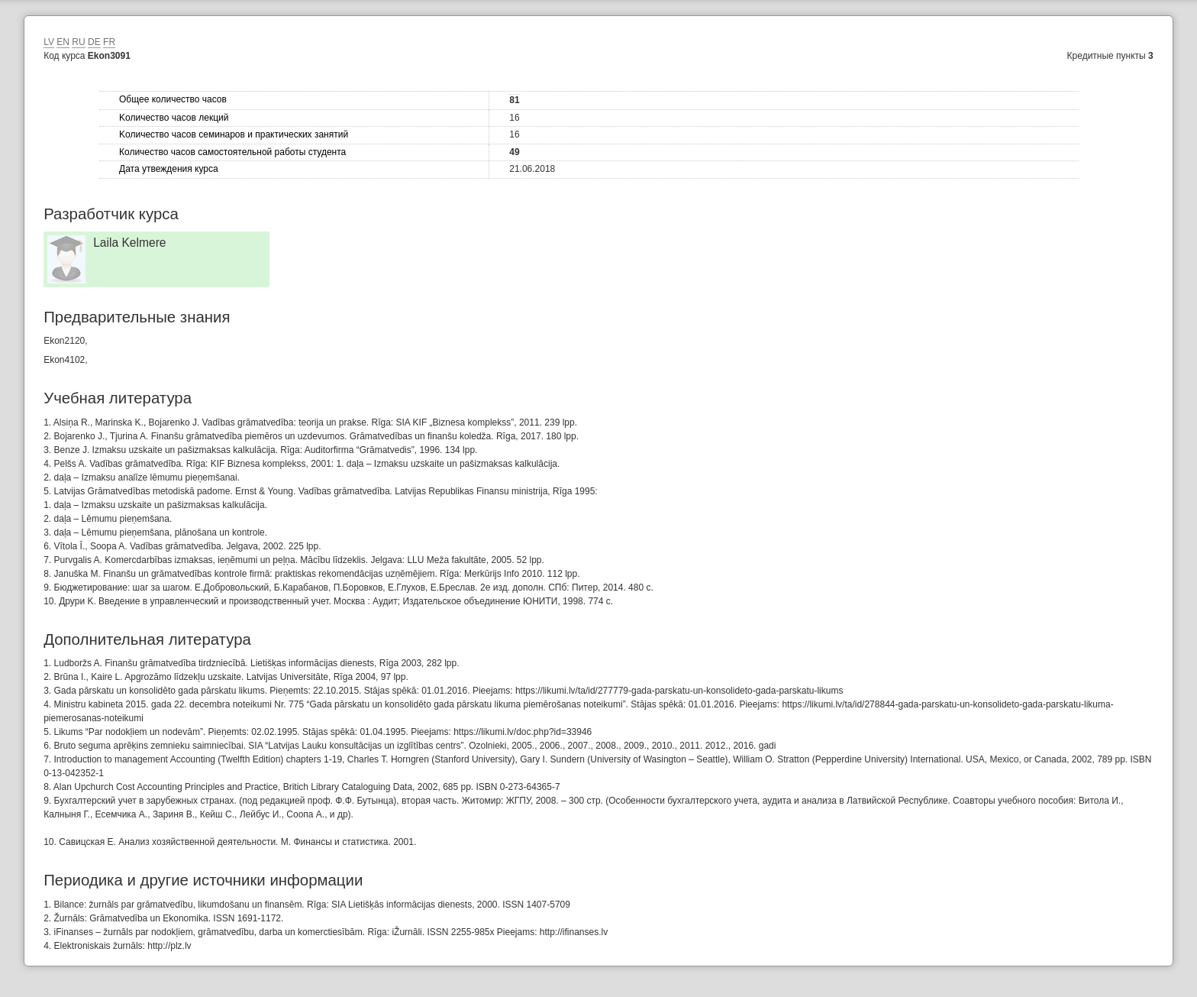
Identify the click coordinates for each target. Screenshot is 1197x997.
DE (94, 42)
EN (62, 42)
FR (109, 42)
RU (78, 42)
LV (49, 42)
